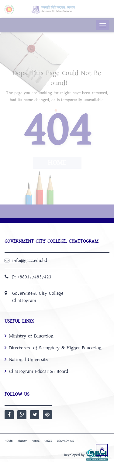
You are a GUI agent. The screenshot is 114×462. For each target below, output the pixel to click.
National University (28, 359)
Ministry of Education (31, 336)
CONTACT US (65, 441)
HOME (8, 441)
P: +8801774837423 (31, 277)
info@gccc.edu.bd (29, 260)
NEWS (48, 441)
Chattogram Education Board (38, 371)
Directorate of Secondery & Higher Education (55, 347)
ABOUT (22, 441)
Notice (36, 441)
